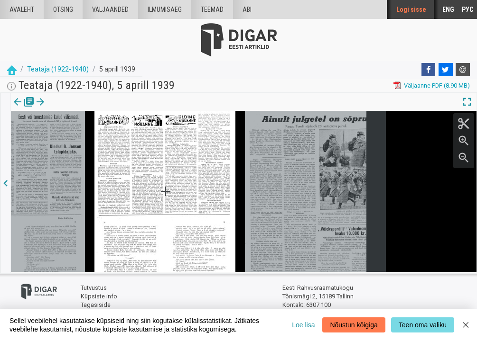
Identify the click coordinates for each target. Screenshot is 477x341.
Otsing (63, 9)
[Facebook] (428, 69)
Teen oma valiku (423, 325)
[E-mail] (463, 69)
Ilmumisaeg (165, 9)
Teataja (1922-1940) (58, 69)
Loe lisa (303, 325)
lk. (58, 108)
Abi (247, 9)
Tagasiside (96, 303)
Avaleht (21, 9)
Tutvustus (94, 286)
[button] (64, 108)
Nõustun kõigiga (353, 325)
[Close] (465, 324)
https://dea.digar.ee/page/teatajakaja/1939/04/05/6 (82, 134)
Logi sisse (411, 9)
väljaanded (110, 9)
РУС (467, 9)
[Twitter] (446, 69)
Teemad (212, 9)
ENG (448, 9)
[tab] (24, 108)
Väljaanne (24, 108)
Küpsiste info (99, 294)
